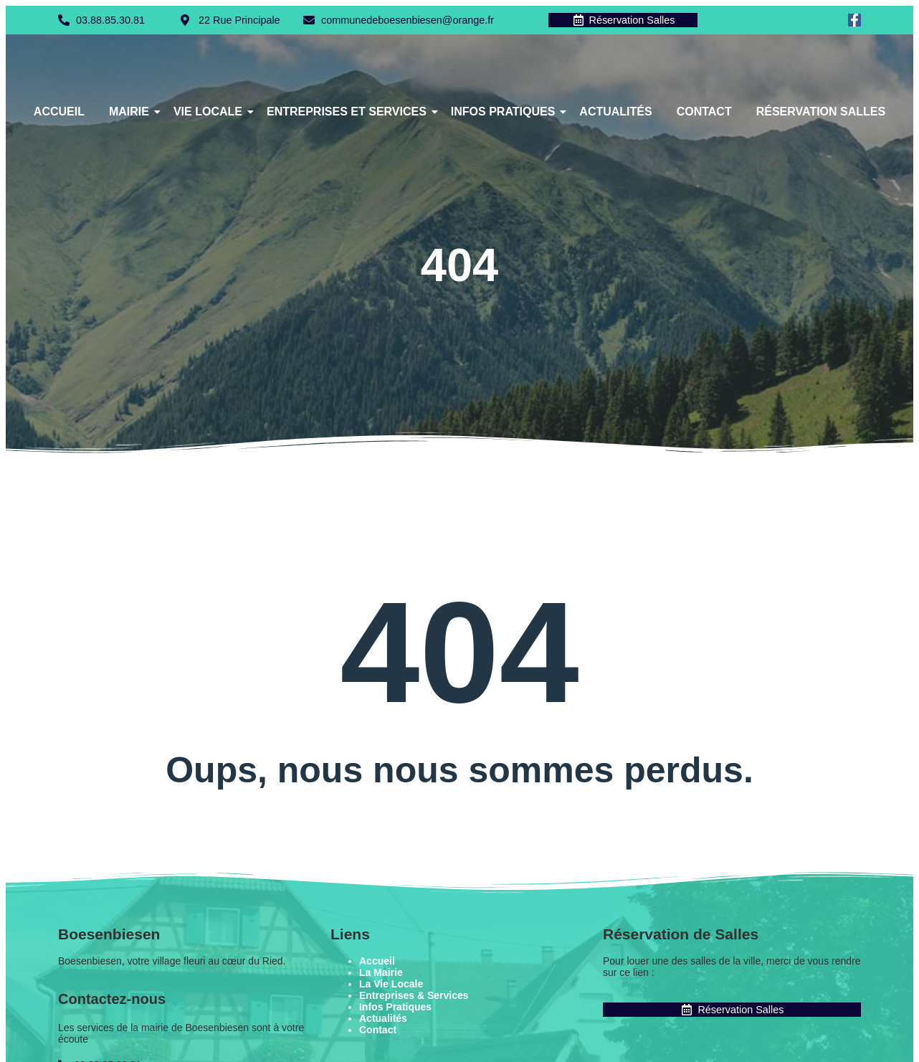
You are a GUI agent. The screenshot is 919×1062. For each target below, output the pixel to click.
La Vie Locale (391, 985)
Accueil (59, 113)
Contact (704, 113)
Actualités (615, 113)
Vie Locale (210, 113)
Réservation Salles (820, 113)
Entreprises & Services (414, 996)
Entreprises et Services (349, 113)
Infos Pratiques (506, 113)
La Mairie (381, 974)
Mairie (131, 113)
